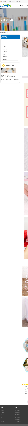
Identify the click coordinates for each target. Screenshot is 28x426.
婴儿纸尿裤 (5, 54)
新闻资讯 (2, 415)
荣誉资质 (2, 417)
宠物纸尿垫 (5, 49)
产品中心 (2, 412)
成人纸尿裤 (5, 51)
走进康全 (2, 410)
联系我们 (2, 421)
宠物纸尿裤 (5, 56)
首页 (2, 32)
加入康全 (2, 419)
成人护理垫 (17, 410)
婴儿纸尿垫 (5, 46)
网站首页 (22, 5)
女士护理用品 (5, 59)
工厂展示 (2, 414)
